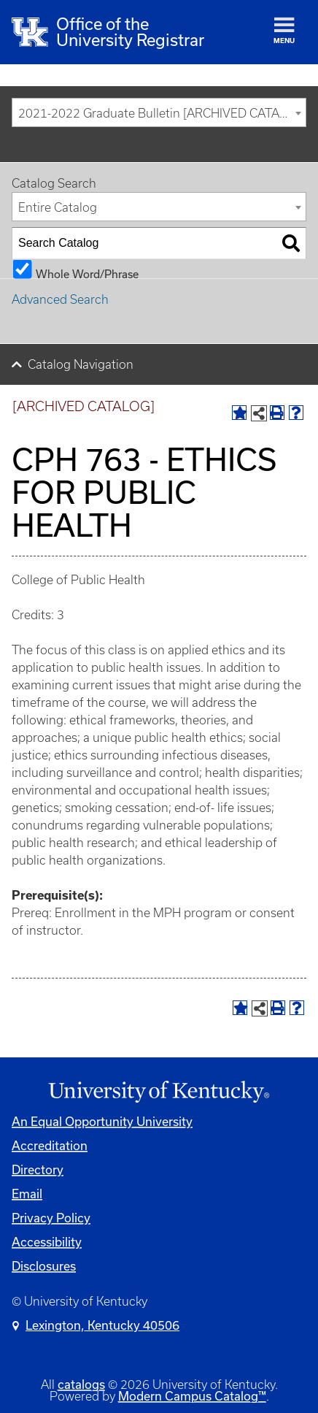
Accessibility (47, 1242)
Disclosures (44, 1266)
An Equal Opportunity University (102, 1121)
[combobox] (159, 112)
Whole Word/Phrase (87, 273)
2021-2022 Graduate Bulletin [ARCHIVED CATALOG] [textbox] (162, 113)
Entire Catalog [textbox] (57, 207)
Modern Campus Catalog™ (192, 1396)
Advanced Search (60, 299)
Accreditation (50, 1145)
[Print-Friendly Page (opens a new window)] (277, 412)
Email (27, 1194)
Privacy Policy (51, 1218)
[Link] (159, 1092)
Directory (37, 1169)
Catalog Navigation (80, 364)
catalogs (81, 1384)
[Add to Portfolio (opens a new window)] (239, 412)
